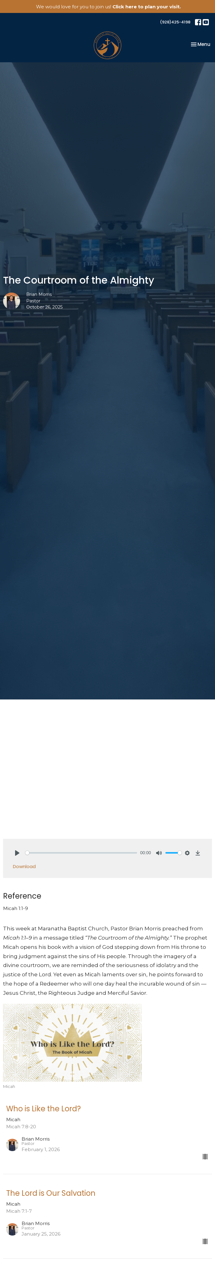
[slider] (81, 853)
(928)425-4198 (175, 22)
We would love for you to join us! (108, 7)
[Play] (17, 853)
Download (24, 866)
